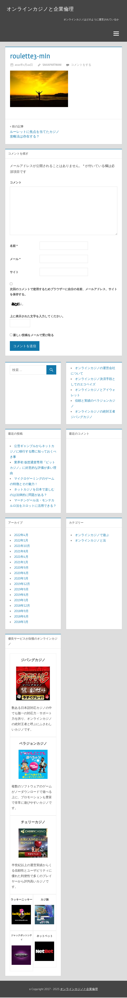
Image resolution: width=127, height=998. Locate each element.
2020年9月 (21, 568)
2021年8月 (21, 552)
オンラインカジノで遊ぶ (92, 535)
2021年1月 (21, 563)
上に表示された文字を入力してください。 (37, 317)
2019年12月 (22, 584)
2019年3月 (21, 601)
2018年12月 (22, 606)
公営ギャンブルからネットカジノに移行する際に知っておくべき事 (33, 452)
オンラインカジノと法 (90, 541)
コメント (15, 183)
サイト (14, 272)
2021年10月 (22, 546)
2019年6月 (21, 595)
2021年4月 (21, 557)
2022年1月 (21, 541)
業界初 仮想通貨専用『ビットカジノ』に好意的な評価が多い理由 (33, 468)
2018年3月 (21, 622)
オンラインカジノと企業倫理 (43, 8)
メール (15, 259)
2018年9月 (21, 611)
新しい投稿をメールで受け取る (33, 335)
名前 (14, 246)
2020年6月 (21, 573)
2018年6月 (21, 617)
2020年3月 (21, 579)
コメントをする (81, 65)
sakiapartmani (52, 65)
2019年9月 (21, 590)
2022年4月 (21, 535)
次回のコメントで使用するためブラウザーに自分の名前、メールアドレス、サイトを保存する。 (63, 292)
